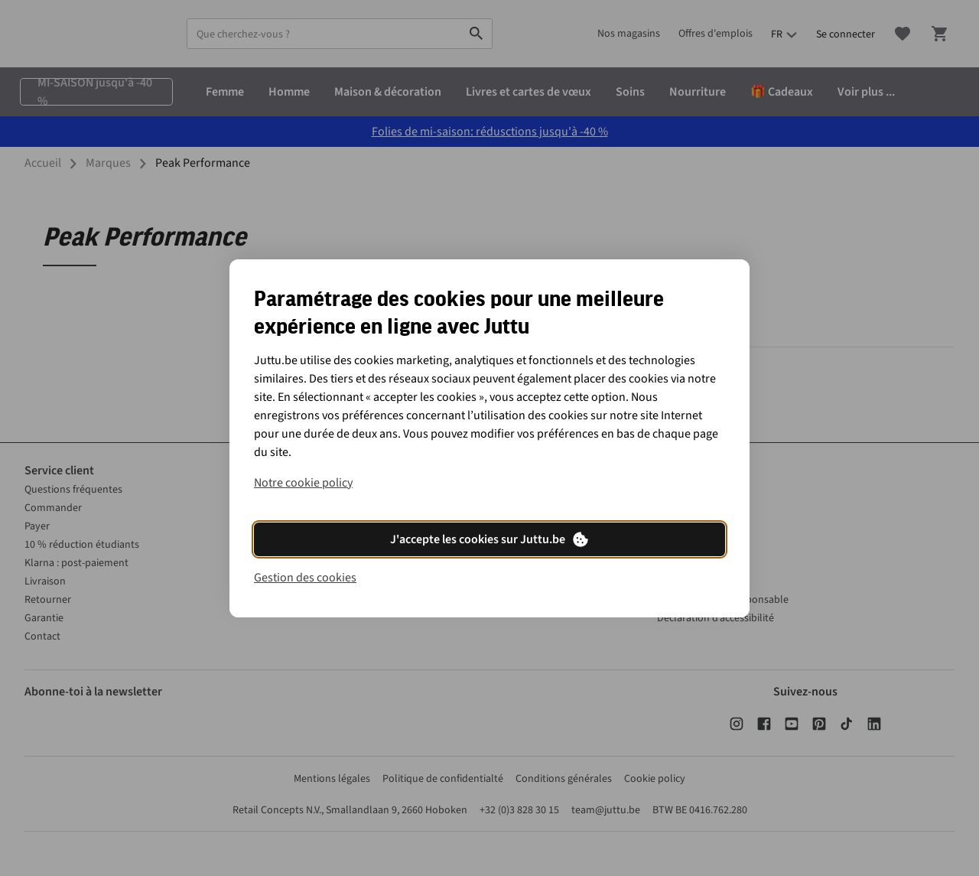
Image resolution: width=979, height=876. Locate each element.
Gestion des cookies (305, 577)
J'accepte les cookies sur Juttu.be (490, 539)
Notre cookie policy (303, 482)
